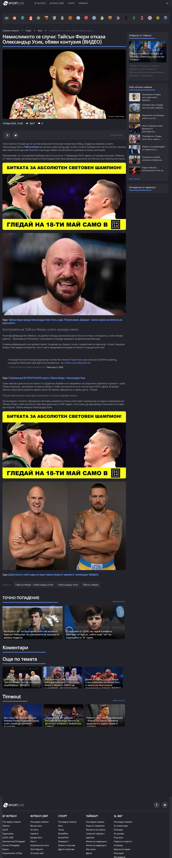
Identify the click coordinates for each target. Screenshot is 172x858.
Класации (119, 853)
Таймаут (83, 3)
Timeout (11, 696)
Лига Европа (36, 849)
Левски (6, 825)
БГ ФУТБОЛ (40, 3)
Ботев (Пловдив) (10, 845)
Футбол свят (57, 3)
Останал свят (37, 853)
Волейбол (63, 833)
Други (89, 853)
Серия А (34, 833)
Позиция (118, 829)
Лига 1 (33, 841)
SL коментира (121, 825)
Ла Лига (34, 829)
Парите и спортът (123, 841)
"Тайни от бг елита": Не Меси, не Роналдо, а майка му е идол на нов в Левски (147, 56)
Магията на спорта (95, 829)
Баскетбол (63, 837)
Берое (5, 849)
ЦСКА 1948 (7, 837)
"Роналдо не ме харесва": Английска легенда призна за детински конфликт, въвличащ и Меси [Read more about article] (63, 722)
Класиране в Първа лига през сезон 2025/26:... (151, 97)
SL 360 (118, 816)
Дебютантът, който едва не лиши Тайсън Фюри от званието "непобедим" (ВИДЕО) (53, 574)
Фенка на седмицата (96, 841)
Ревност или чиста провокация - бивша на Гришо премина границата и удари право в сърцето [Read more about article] (104, 722)
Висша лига (36, 825)
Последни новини (11, 821)
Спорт (71, 3)
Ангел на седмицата (96, 845)
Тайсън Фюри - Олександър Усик (34, 584)
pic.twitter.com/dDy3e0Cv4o (76, 362)
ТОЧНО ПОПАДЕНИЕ (20, 597)
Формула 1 (63, 841)
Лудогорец (7, 833)
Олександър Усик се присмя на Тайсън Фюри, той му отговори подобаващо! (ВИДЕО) (22, 682)
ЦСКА (5, 829)
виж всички (134, 179)
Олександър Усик (68, 584)
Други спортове (66, 849)
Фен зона (91, 849)
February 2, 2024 (55, 367)
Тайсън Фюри (31, 147)
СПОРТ (62, 816)
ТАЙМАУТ (92, 816)
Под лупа (118, 837)
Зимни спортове (66, 845)
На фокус (118, 845)
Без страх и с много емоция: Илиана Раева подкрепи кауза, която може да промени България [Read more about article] (21, 722)
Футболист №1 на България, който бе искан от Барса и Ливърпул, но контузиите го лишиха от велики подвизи (31, 634)
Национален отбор (12, 853)
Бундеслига (36, 837)
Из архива (119, 833)
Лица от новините (95, 825)
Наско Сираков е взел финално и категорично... (152, 128)
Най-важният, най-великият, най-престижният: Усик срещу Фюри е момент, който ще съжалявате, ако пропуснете (62, 683)
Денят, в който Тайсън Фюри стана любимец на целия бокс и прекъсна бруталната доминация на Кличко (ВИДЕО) (103, 683)
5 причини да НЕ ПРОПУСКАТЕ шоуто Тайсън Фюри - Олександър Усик (46, 378)
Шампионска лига (39, 845)
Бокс (60, 825)
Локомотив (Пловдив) (13, 841)
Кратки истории (122, 849)
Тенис (61, 829)
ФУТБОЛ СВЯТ (39, 816)
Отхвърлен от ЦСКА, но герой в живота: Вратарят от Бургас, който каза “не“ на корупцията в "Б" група (89, 634)
